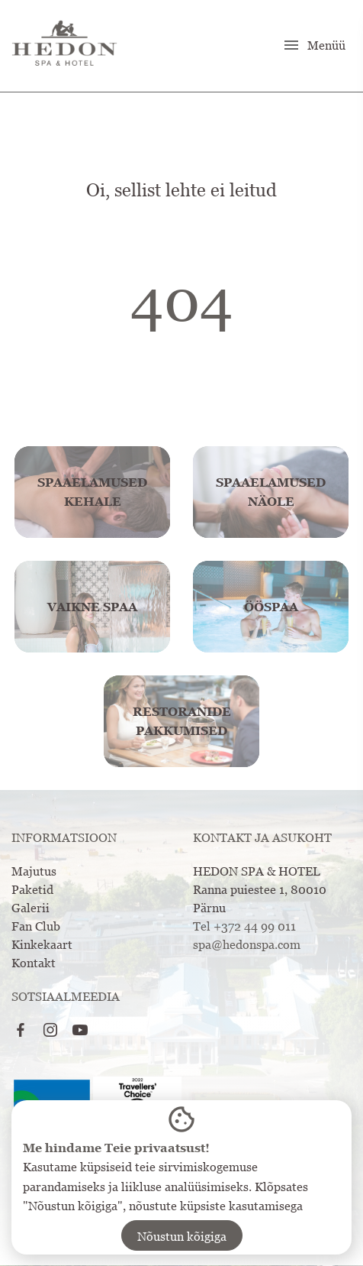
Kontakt (33, 963)
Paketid (32, 889)
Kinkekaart (41, 944)
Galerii (30, 908)
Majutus (33, 871)
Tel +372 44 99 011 (244, 926)
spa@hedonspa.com (246, 944)
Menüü (313, 45)
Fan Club (35, 926)
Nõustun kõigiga (181, 1236)
